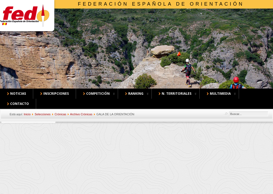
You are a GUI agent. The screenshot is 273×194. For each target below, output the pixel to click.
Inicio (27, 114)
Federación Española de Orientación (161, 4)
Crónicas (60, 114)
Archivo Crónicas (81, 114)
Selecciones (42, 114)
